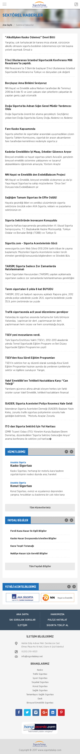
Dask (40, 699)
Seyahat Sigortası (40, 682)
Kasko (40, 670)
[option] (40, 469)
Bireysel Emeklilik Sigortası (40, 703)
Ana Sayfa (7, 25)
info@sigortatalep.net (32, 656)
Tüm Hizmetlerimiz (40, 507)
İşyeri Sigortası (40, 678)
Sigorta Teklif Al (57, 625)
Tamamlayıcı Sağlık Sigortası (40, 695)
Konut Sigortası (40, 686)
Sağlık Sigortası (40, 690)
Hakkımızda (57, 614)
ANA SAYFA (22, 614)
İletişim (22, 625)
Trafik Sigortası (40, 674)
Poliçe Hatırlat (57, 620)
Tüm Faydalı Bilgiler (40, 566)
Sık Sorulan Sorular (22, 620)
